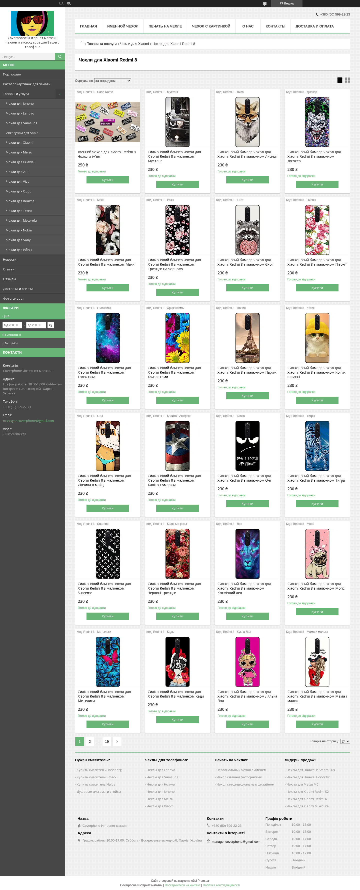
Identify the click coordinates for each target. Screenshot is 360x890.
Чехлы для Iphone (161, 791)
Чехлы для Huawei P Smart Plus (310, 770)
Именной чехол (122, 26)
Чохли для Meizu (19, 152)
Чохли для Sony (18, 240)
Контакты (275, 26)
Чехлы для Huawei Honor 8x (308, 777)
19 (107, 742)
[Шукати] (60, 56)
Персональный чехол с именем (241, 770)
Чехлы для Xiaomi (160, 806)
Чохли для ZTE (17, 171)
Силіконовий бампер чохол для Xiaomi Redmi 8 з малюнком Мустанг (174, 156)
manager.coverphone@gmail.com (28, 420)
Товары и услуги (16, 93)
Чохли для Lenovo (20, 113)
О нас (248, 26)
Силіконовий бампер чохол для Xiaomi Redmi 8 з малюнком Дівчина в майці (104, 480)
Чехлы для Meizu (160, 799)
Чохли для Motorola (21, 220)
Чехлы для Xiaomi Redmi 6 (306, 799)
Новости (9, 259)
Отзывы (9, 279)
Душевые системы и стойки (99, 791)
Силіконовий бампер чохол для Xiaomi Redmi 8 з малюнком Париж (247, 370)
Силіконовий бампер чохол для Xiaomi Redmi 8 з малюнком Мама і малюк (317, 696)
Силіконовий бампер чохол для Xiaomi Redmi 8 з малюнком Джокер (314, 156)
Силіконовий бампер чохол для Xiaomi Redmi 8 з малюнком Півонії (317, 262)
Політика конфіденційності (221, 885)
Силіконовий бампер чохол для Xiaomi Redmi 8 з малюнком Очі (244, 478)
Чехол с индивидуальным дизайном (245, 784)
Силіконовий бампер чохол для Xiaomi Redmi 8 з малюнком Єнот (246, 262)
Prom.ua (203, 881)
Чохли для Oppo (19, 191)
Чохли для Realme (20, 201)
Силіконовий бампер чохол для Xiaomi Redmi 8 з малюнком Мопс (316, 586)
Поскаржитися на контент (182, 885)
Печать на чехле (165, 26)
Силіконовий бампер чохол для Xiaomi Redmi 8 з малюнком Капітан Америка (174, 480)
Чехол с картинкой (211, 26)
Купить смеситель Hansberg (99, 770)
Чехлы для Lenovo (161, 770)
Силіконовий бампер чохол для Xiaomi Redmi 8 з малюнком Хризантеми (174, 372)
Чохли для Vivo (18, 181)
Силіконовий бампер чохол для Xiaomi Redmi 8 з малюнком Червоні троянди (174, 588)
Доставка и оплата (18, 288)
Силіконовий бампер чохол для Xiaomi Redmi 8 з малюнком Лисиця (247, 154)
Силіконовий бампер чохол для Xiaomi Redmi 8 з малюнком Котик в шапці (317, 372)
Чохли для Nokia (19, 230)
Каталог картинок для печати (26, 84)
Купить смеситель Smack (96, 777)
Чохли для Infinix (19, 249)
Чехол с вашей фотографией (239, 777)
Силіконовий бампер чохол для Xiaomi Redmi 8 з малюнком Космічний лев (244, 588)
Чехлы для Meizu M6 (302, 784)
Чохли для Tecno (19, 210)
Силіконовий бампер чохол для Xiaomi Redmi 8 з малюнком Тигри (316, 478)
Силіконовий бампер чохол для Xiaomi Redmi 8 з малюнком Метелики (104, 696)
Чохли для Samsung (21, 123)
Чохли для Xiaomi (19, 142)
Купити (108, 179)
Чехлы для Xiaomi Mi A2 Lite (307, 806)
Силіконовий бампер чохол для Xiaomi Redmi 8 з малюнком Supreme (104, 588)
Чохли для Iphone (20, 103)
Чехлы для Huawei (161, 784)
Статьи (8, 269)
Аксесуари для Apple (22, 132)
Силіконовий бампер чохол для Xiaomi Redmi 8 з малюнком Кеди (176, 694)
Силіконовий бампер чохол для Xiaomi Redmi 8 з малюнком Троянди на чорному (174, 264)
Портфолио (12, 74)
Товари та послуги (101, 44)
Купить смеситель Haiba (96, 784)
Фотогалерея (13, 298)
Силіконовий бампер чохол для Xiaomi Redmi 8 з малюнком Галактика (104, 372)
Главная (88, 26)
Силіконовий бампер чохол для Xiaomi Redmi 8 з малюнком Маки (106, 262)
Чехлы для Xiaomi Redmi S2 (307, 791)
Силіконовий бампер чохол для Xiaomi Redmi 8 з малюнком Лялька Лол (247, 696)
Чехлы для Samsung (162, 777)
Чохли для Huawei (20, 162)
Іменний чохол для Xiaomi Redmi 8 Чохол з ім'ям (107, 154)
